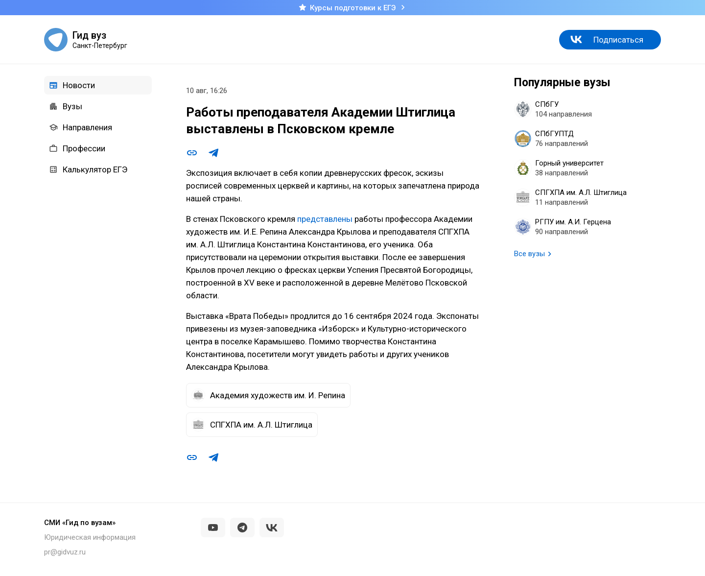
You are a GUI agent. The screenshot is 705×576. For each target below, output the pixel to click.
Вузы (65, 106)
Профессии (77, 148)
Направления (80, 127)
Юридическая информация (90, 537)
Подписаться (618, 40)
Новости (72, 85)
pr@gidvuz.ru (65, 552)
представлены (324, 219)
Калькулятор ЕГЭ (88, 169)
